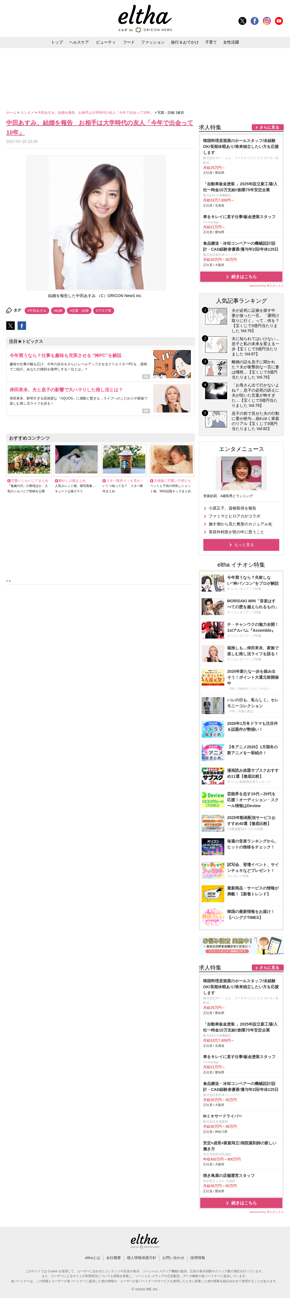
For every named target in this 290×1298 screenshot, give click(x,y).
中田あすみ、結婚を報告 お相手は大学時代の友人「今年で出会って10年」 (96, 113)
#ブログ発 (104, 311)
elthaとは (92, 1258)
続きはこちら (244, 276)
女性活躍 (231, 42)
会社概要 (113, 1258)
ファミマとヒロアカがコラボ (234, 516)
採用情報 (197, 1258)
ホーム (11, 113)
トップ (57, 42)
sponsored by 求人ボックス (266, 285)
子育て (211, 42)
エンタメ (27, 113)
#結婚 (58, 311)
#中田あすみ (36, 311)
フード (129, 42)
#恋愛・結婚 (79, 311)
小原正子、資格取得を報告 (232, 508)
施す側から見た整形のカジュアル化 (240, 524)
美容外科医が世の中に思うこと (236, 532)
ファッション (153, 42)
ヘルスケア (79, 42)
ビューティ (106, 42)
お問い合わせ (173, 1258)
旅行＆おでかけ (185, 42)
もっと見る (244, 544)
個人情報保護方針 (141, 1258)
